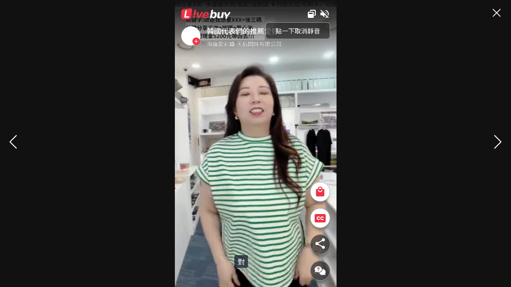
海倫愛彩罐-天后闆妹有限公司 (244, 44)
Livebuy (206, 14)
